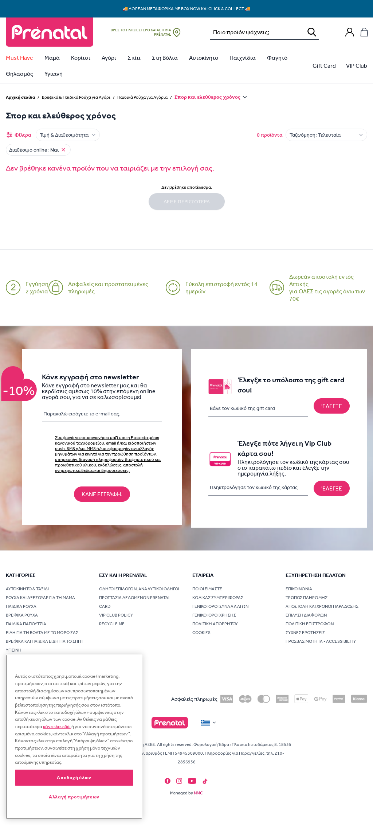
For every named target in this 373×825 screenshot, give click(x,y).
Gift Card (324, 65)
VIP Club (356, 65)
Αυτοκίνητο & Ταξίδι (27, 589)
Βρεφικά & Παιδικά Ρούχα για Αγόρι (76, 97)
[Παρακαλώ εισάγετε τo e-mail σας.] (102, 415)
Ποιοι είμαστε (207, 589)
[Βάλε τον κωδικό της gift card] (258, 408)
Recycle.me (112, 624)
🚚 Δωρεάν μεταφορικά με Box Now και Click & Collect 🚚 (187, 9)
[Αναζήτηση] (312, 32)
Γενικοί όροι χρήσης (214, 615)
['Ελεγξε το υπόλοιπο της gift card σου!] (332, 406)
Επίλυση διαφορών (306, 615)
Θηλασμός (19, 73)
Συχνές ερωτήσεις (305, 633)
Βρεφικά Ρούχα (22, 615)
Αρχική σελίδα (20, 97)
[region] (74, 736)
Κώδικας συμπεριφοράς (217, 598)
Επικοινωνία (299, 589)
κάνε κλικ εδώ (57, 726)
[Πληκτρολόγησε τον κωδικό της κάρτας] (258, 487)
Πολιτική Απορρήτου (215, 624)
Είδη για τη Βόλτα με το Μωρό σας (42, 633)
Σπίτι (134, 57)
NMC (198, 793)
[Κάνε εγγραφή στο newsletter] (102, 494)
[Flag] (209, 722)
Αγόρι (109, 57)
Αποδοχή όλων (74, 777)
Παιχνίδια (242, 57)
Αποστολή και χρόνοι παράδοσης (322, 606)
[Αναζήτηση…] (255, 32)
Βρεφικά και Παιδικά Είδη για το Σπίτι (44, 641)
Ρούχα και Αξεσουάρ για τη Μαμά (40, 598)
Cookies (201, 633)
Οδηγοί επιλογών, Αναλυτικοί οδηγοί (139, 589)
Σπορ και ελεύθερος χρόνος (207, 97)
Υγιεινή (53, 73)
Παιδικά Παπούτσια (26, 624)
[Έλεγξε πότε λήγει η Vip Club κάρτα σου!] (332, 488)
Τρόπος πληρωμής (306, 598)
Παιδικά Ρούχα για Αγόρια (142, 97)
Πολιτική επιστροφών (310, 624)
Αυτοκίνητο (203, 57)
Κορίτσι (80, 57)
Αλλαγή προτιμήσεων (74, 797)
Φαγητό (277, 57)
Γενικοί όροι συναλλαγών (220, 606)
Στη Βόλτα (165, 57)
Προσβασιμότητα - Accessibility (321, 641)
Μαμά (52, 57)
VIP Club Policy (116, 615)
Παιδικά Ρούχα (21, 606)
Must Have (19, 57)
